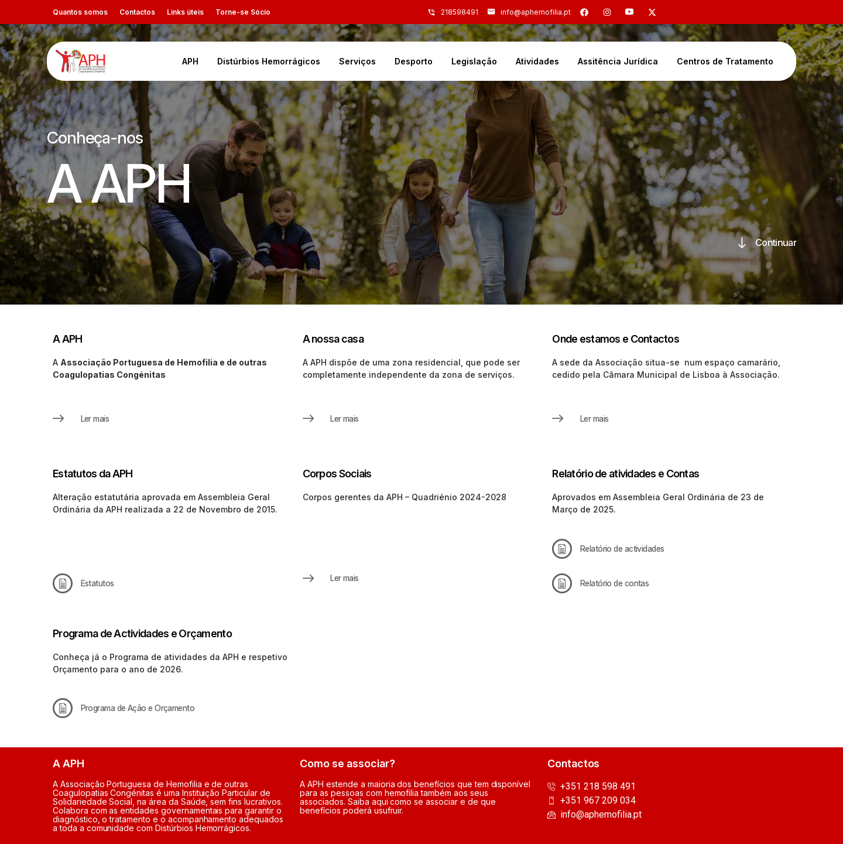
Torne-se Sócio (242, 12)
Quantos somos (80, 12)
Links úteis (185, 12)
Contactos (137, 12)
